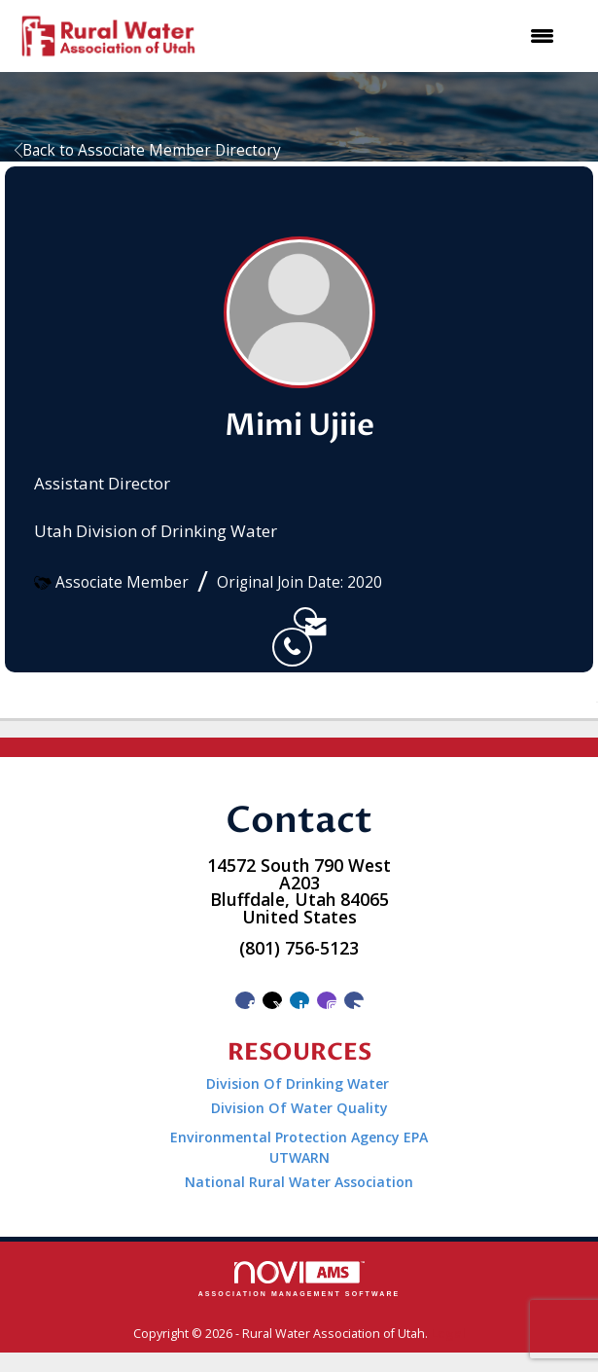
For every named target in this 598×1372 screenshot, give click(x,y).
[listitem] (283, 618)
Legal (448, 1333)
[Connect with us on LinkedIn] (299, 1000)
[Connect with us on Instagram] (326, 1000)
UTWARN (299, 1157)
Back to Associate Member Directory (148, 150)
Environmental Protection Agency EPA (299, 1137)
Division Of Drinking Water (299, 1083)
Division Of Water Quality (299, 1108)
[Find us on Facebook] (245, 1000)
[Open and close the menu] (390, 36)
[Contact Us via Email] (354, 1000)
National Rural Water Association (299, 1182)
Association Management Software (299, 1279)
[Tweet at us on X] (272, 1000)
